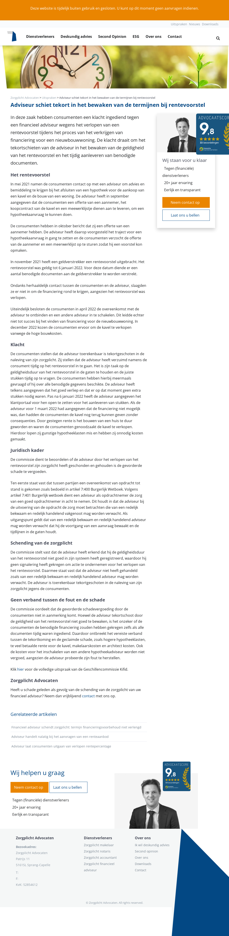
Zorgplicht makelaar (99, 845)
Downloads (210, 24)
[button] (216, 36)
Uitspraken (179, 24)
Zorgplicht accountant (100, 857)
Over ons (153, 36)
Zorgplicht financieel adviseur (99, 867)
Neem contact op (185, 202)
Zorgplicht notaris (97, 851)
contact (88, 695)
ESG (136, 36)
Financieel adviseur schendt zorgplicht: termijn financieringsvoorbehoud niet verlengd (76, 727)
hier (20, 669)
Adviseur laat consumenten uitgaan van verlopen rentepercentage (61, 746)
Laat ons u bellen (185, 215)
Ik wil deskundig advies (152, 845)
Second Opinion (112, 36)
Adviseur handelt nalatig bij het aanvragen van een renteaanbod (60, 736)
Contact (175, 36)
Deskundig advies (76, 36)
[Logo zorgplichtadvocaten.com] (12, 36)
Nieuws (194, 24)
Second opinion (146, 851)
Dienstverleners (40, 36)
